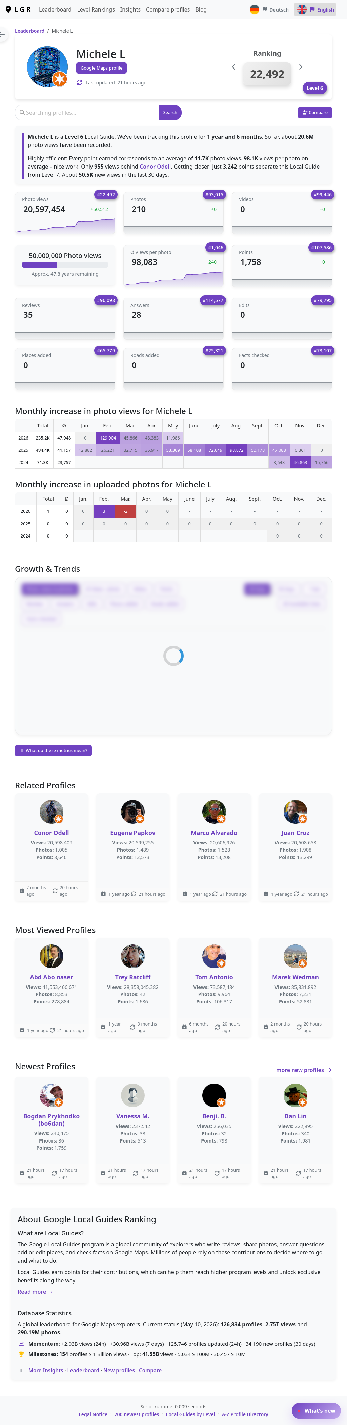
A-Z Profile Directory (245, 1414)
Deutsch (269, 9)
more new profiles (304, 1070)
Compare (150, 1370)
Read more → (35, 1291)
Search (170, 112)
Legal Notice (93, 1414)
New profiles (119, 1370)
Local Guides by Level (190, 1414)
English (315, 9)
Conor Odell (155, 166)
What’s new (316, 1410)
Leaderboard (55, 9)
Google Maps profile (101, 68)
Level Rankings (96, 9)
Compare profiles (168, 9)
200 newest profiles (137, 1414)
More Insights (45, 1370)
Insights (130, 9)
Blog (201, 9)
